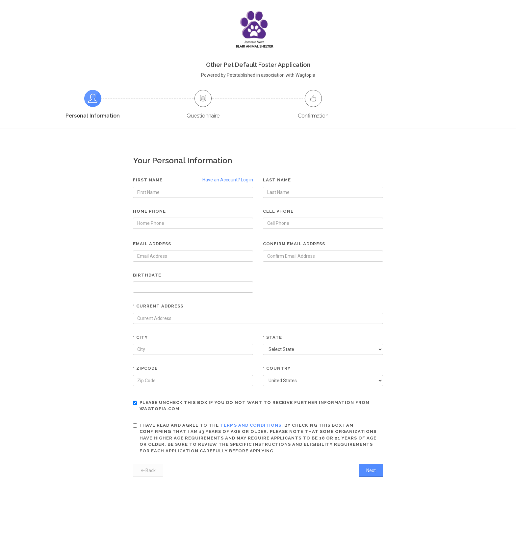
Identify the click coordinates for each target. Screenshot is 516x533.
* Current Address (158, 306)
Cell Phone (278, 211)
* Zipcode (145, 368)
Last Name (277, 179)
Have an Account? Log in (227, 179)
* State (272, 337)
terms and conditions (250, 425)
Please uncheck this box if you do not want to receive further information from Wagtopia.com (251, 406)
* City (140, 337)
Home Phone (149, 211)
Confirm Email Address (294, 243)
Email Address (152, 243)
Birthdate (147, 275)
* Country (277, 368)
